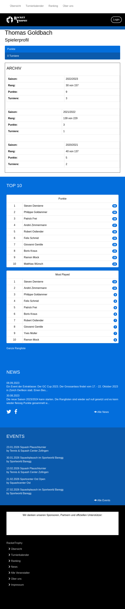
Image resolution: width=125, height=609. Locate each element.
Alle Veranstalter (19, 572)
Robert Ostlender (34, 231)
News (13, 566)
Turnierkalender (35, 6)
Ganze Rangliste (16, 348)
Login (116, 19)
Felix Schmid (31, 238)
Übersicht (15, 6)
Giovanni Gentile (33, 244)
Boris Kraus (30, 250)
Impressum (16, 584)
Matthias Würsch (33, 263)
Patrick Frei (30, 218)
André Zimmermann (35, 225)
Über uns (68, 6)
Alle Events (102, 500)
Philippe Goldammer (35, 212)
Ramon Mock (31, 257)
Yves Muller (30, 333)
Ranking (53, 6)
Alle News (101, 412)
